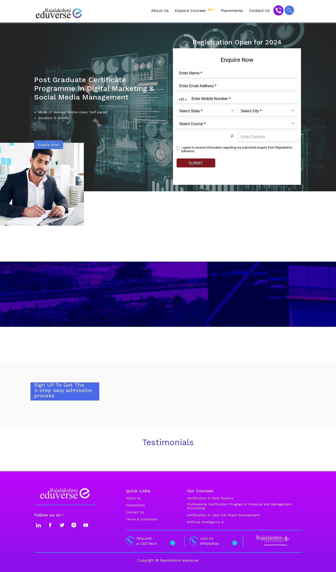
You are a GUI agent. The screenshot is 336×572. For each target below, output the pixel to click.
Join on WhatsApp (212, 541)
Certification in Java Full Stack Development (223, 515)
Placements (232, 10)
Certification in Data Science (210, 498)
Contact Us (259, 10)
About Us (160, 10)
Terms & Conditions (141, 519)
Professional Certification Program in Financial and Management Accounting (239, 506)
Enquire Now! (48, 145)
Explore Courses (194, 10)
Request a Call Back (149, 541)
